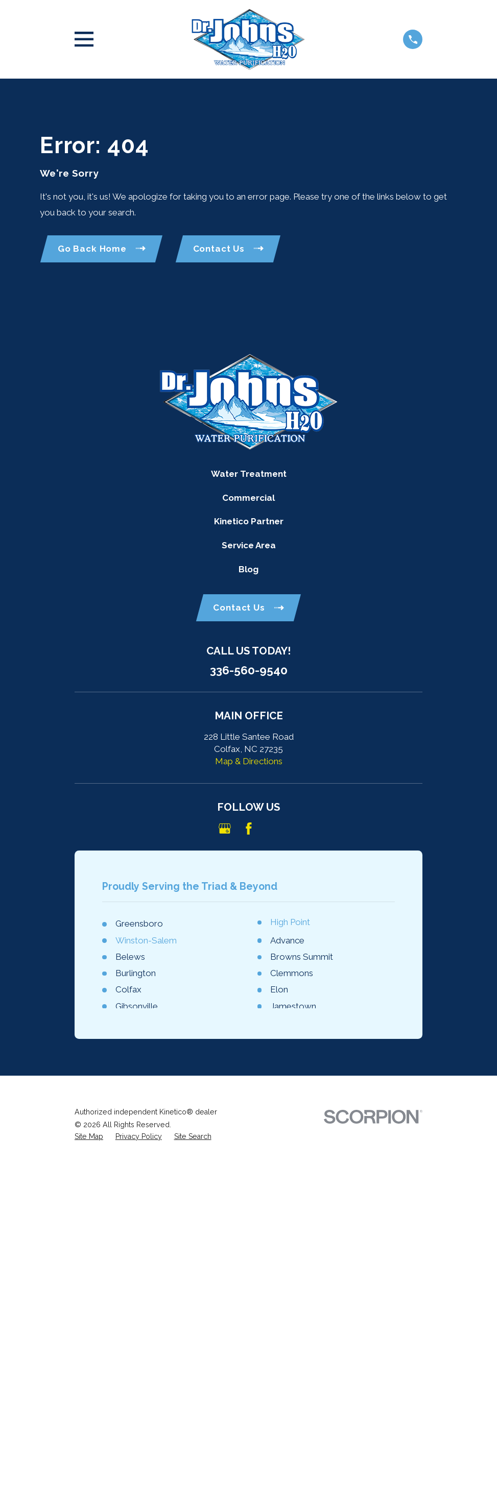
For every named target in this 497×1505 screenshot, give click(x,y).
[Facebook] (249, 828)
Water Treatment (249, 474)
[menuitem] (89, 1137)
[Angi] (272, 828)
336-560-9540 (249, 670)
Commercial (248, 498)
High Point (290, 922)
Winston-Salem (146, 940)
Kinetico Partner (248, 521)
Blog (248, 569)
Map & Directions (248, 761)
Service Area (249, 545)
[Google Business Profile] (225, 828)
